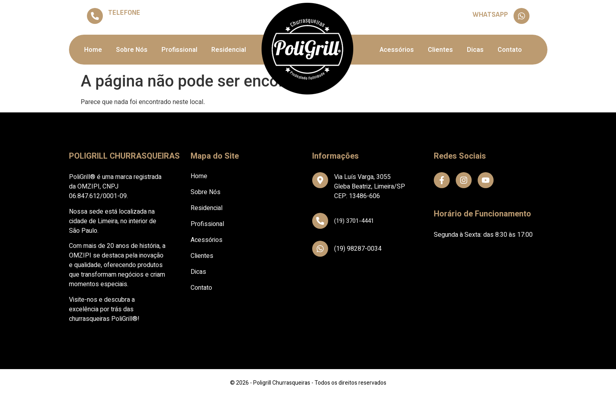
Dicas (475, 50)
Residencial (228, 50)
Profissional (179, 50)
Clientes (440, 50)
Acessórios (397, 50)
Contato (510, 50)
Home (93, 50)
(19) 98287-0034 (486, 22)
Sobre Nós (132, 50)
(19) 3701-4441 (128, 22)
